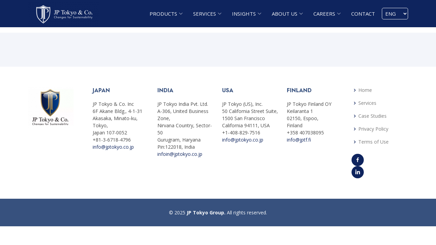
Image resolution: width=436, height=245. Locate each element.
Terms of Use (373, 142)
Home (365, 90)
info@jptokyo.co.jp (113, 147)
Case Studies (372, 116)
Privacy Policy (373, 129)
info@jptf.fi (299, 139)
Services (367, 103)
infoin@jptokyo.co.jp (179, 154)
